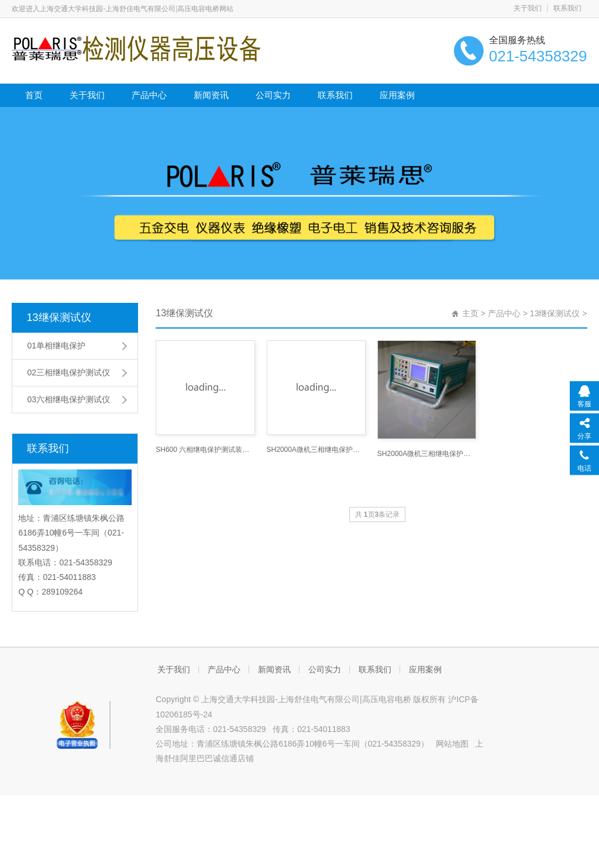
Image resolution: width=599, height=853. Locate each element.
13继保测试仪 (58, 317)
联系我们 (567, 8)
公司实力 (273, 95)
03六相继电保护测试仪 (68, 399)
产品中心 (149, 95)
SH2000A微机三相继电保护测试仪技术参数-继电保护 (316, 450)
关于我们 (528, 8)
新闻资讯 (211, 95)
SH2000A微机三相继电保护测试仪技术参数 (426, 454)
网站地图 (452, 743)
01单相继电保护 (56, 345)
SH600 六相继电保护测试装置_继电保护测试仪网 (205, 450)
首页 (34, 95)
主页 (470, 313)
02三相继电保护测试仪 (68, 372)
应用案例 (397, 95)
